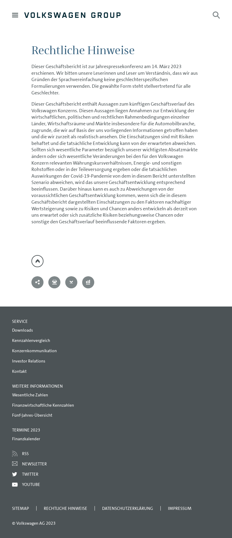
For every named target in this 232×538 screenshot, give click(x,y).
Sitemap (20, 508)
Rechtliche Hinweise (65, 508)
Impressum (180, 508)
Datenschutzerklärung (127, 508)
